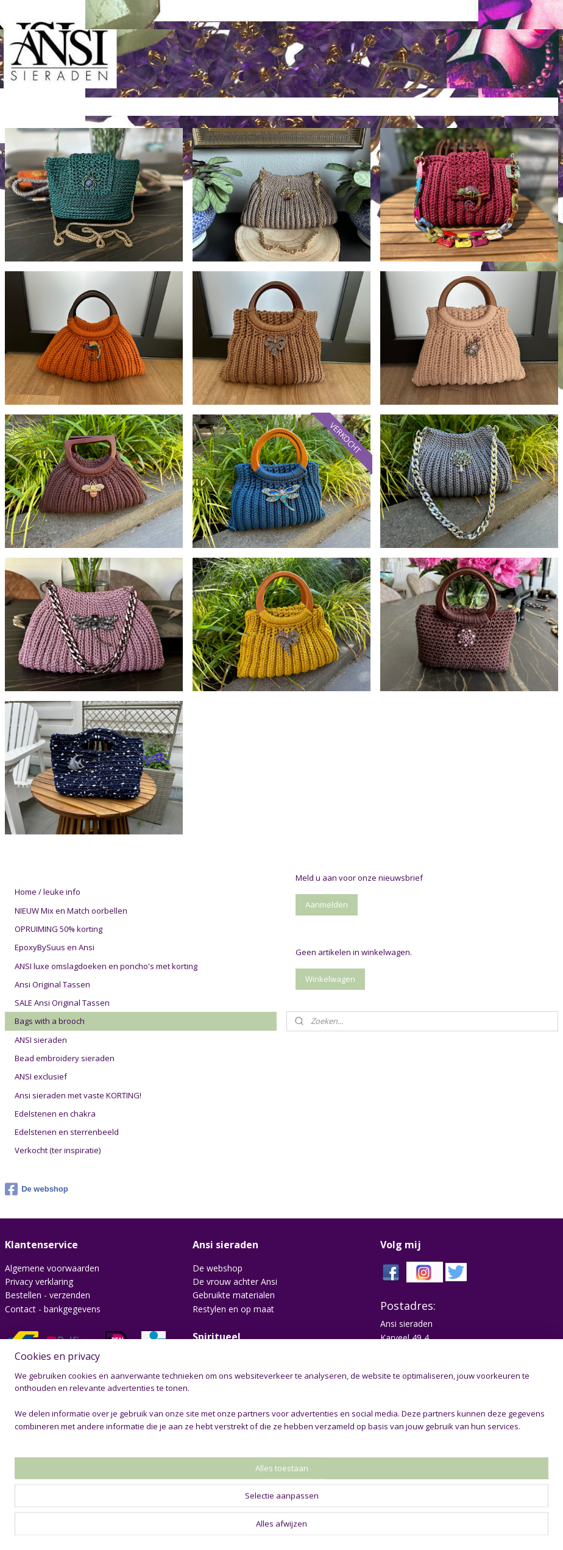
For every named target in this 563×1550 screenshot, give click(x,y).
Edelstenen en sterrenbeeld (67, 1131)
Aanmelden (326, 904)
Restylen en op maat (233, 1309)
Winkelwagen (330, 978)
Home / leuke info (47, 891)
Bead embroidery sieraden (65, 1058)
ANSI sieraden (41, 1039)
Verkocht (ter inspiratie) (58, 1150)
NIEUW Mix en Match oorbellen (71, 910)
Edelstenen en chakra (55, 1113)
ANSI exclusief (41, 1076)
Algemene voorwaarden (52, 1268)
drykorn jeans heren (232, 1425)
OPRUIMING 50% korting (58, 928)
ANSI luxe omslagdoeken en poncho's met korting (106, 966)
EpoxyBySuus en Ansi (54, 947)
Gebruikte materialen (234, 1295)
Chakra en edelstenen (235, 1359)
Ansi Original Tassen (52, 984)
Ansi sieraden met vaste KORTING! (78, 1095)
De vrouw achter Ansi (235, 1281)
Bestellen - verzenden (47, 1295)
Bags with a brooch (50, 1020)
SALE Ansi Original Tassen (62, 1002)
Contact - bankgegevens (53, 1309)
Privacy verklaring (39, 1281)
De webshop (36, 1189)
